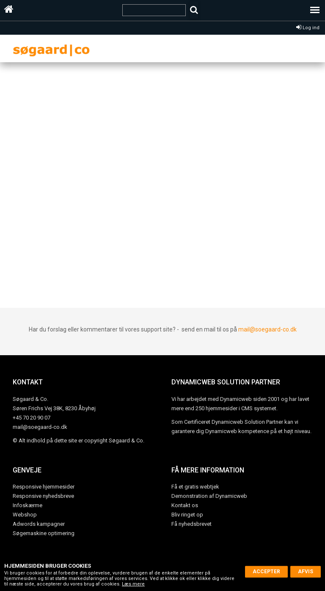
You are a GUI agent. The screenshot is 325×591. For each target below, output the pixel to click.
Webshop (25, 514)
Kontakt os (184, 505)
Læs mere (133, 584)
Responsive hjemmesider (43, 486)
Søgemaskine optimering (43, 533)
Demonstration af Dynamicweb (209, 496)
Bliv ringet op (187, 514)
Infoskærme (27, 505)
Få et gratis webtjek (195, 486)
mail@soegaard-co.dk (267, 329)
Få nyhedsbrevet (191, 524)
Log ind (307, 27)
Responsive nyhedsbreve (43, 496)
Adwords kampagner (39, 524)
